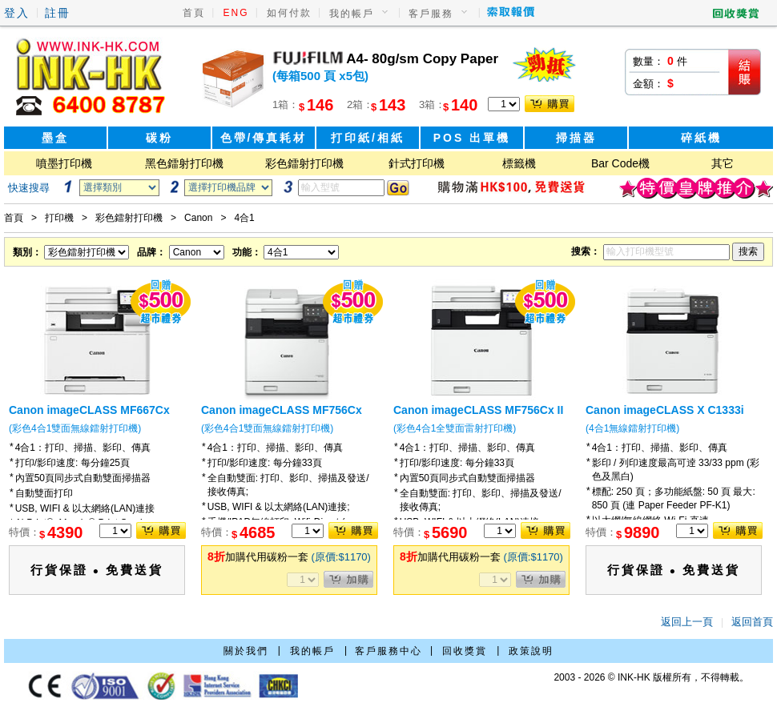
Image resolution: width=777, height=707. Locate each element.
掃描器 (576, 137)
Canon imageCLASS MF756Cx (281, 410)
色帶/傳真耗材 (264, 137)
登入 (17, 12)
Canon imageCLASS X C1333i (665, 410)
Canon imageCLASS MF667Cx (89, 410)
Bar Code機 (620, 163)
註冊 (57, 12)
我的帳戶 (351, 13)
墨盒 (55, 137)
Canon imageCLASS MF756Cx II (478, 410)
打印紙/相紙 (368, 137)
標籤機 (519, 163)
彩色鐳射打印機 (304, 163)
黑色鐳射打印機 (184, 163)
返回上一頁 (687, 622)
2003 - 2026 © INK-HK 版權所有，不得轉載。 (651, 677)
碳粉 (159, 137)
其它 (722, 163)
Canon (198, 217)
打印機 (59, 217)
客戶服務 (431, 13)
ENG (236, 12)
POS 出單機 (471, 137)
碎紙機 (701, 137)
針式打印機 (416, 163)
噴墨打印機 (64, 163)
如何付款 (289, 12)
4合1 (244, 217)
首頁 (194, 12)
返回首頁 (752, 622)
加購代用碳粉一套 (289, 557)
